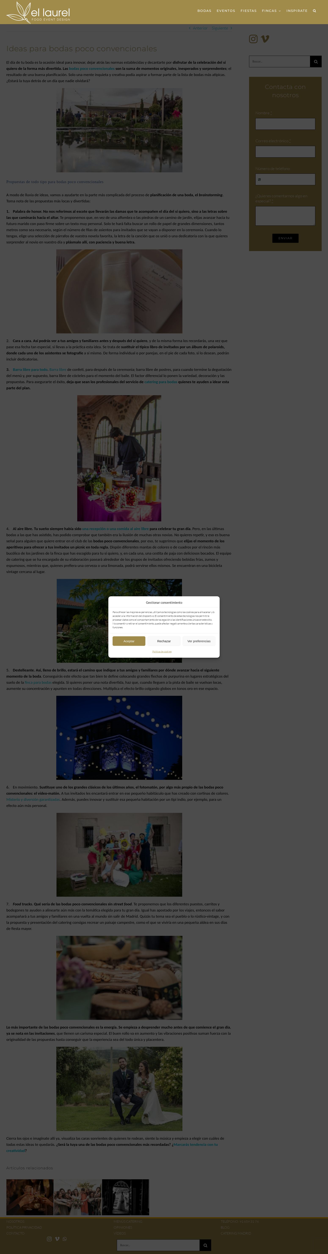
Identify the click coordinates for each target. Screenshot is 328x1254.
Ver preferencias (199, 641)
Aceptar (129, 641)
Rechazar (164, 641)
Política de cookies (162, 651)
